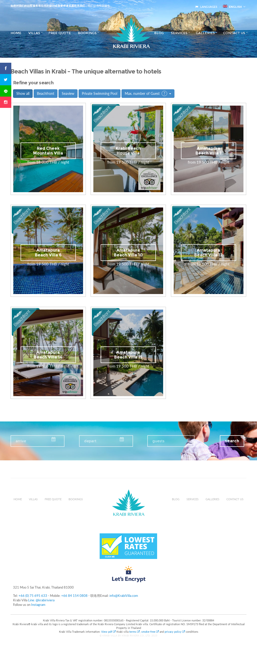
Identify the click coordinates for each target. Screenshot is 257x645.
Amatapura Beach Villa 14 (48, 355)
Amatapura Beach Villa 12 (208, 252)
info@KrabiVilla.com (123, 596)
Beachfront (45, 93)
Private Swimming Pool (99, 93)
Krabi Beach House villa (128, 151)
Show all (22, 93)
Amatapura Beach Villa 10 (128, 252)
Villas (34, 33)
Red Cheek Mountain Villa (48, 151)
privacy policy (175, 631)
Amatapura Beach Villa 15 (128, 355)
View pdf (108, 631)
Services (179, 33)
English (232, 7)
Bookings (87, 33)
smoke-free (150, 631)
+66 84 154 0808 (74, 596)
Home (16, 33)
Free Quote (59, 33)
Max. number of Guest (148, 93)
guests (158, 441)
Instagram (38, 605)
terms (134, 631)
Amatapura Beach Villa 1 (208, 151)
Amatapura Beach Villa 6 (48, 252)
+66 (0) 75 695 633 (33, 596)
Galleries (205, 33)
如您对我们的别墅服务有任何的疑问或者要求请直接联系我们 (48, 6)
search (232, 441)
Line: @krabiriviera (41, 600)
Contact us (234, 33)
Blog (159, 33)
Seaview (68, 93)
